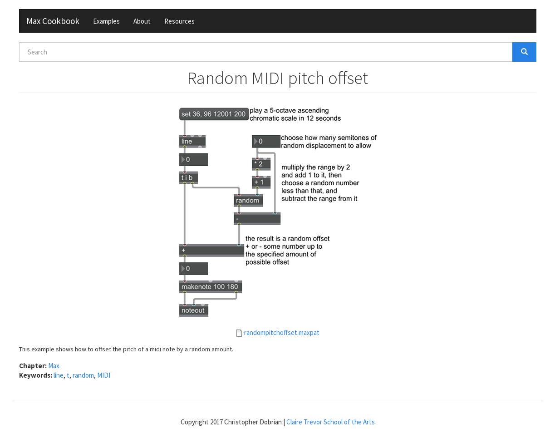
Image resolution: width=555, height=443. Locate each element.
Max (53, 365)
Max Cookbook (52, 20)
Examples (106, 21)
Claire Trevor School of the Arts (330, 422)
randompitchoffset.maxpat (281, 332)
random (83, 375)
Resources (179, 21)
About (142, 21)
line (59, 375)
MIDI (103, 375)
